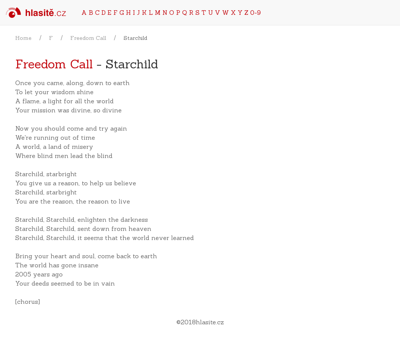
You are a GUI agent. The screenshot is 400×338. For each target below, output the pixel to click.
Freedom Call (88, 38)
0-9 (255, 12)
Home (23, 38)
